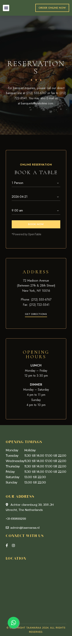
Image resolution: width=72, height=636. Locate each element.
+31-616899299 (16, 518)
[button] (6, 8)
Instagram (13, 545)
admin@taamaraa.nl (23, 527)
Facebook (7, 545)
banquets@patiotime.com (37, 103)
